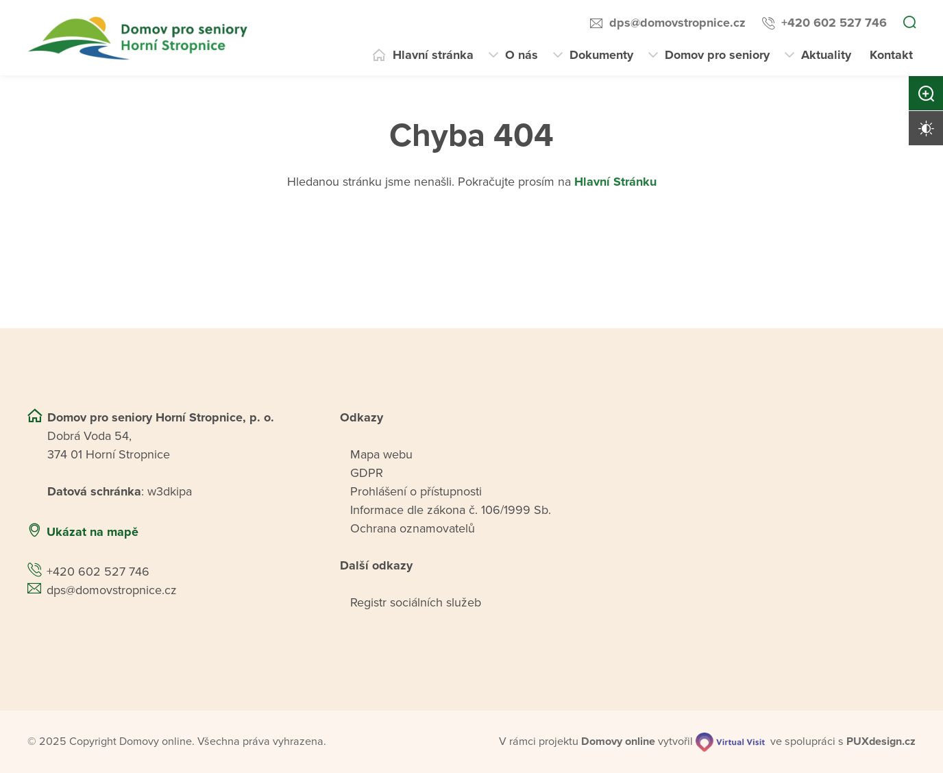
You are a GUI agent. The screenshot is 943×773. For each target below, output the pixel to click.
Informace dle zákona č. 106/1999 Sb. (450, 509)
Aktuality (826, 54)
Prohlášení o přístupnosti (416, 491)
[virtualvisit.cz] (730, 742)
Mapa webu (381, 454)
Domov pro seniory (717, 54)
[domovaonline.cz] (618, 741)
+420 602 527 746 (834, 22)
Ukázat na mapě (92, 531)
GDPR (366, 472)
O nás (521, 54)
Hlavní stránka (433, 54)
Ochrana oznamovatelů (412, 528)
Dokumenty (601, 54)
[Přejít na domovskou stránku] (139, 38)
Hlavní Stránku (615, 181)
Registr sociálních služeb (415, 602)
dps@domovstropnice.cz (677, 22)
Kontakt (891, 54)
